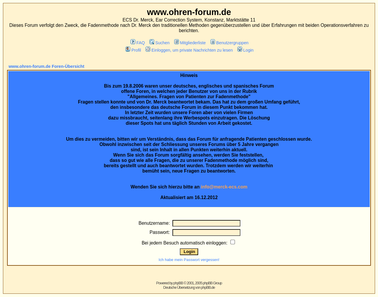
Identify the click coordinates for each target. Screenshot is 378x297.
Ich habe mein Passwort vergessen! (189, 259)
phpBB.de (208, 287)
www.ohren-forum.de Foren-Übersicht (46, 66)
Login (245, 50)
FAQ (138, 42)
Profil (133, 50)
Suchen (159, 42)
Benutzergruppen (230, 42)
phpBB (178, 283)
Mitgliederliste (190, 42)
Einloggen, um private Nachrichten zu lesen (189, 50)
